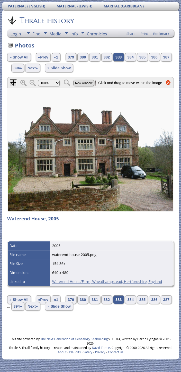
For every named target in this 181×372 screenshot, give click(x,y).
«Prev (43, 57)
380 (83, 57)
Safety (88, 352)
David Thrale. (101, 348)
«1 (56, 57)
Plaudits (75, 352)
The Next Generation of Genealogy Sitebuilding (74, 339)
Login (16, 34)
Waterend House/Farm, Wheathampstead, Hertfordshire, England (107, 281)
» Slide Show (58, 68)
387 (166, 57)
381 (95, 57)
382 (107, 57)
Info (74, 34)
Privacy (100, 352)
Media (55, 34)
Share (130, 33)
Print (144, 33)
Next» (33, 68)
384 (130, 57)
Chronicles (97, 34)
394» (18, 68)
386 (154, 57)
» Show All (19, 57)
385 (142, 57)
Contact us (115, 352)
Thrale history (46, 20)
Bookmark (161, 33)
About (62, 352)
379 (71, 57)
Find (36, 34)
